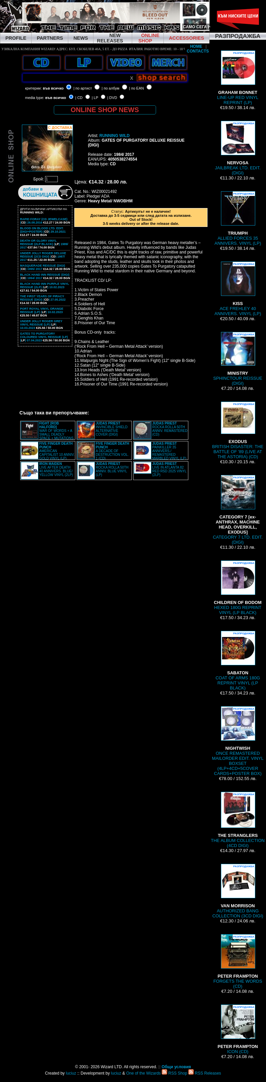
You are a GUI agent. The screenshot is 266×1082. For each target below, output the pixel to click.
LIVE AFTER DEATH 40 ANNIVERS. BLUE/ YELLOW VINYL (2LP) (56, 469)
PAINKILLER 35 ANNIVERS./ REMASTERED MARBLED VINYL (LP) (169, 451)
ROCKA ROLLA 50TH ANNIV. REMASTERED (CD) (170, 428)
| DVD (112, 98)
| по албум (110, 88)
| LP (95, 98)
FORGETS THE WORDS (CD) (237, 961)
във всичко (53, 88)
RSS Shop (174, 1073)
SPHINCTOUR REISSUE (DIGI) (237, 359)
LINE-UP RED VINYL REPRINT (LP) (238, 77)
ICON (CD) (238, 1029)
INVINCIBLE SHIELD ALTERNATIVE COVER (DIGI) (111, 428)
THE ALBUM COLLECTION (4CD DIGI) (238, 820)
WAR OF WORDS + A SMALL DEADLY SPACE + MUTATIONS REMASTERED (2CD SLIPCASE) (47, 432)
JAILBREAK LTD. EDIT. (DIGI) (238, 148)
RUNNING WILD (114, 135)
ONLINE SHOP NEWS (105, 109)
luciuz (71, 1073)
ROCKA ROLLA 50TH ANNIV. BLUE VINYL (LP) (112, 469)
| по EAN (136, 88)
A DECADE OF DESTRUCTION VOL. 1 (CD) (112, 451)
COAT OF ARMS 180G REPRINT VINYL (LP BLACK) (238, 660)
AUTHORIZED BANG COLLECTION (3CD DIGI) (237, 891)
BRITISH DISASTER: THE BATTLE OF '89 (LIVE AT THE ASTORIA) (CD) (237, 430)
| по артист (82, 88)
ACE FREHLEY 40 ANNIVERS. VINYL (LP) (238, 289)
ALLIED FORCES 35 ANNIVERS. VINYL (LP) (238, 218)
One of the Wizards (143, 1073)
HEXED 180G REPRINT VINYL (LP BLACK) (238, 588)
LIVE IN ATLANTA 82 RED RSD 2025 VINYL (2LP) (169, 469)
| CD (79, 98)
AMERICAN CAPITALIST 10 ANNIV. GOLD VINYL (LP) (57, 451)
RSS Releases (204, 1073)
